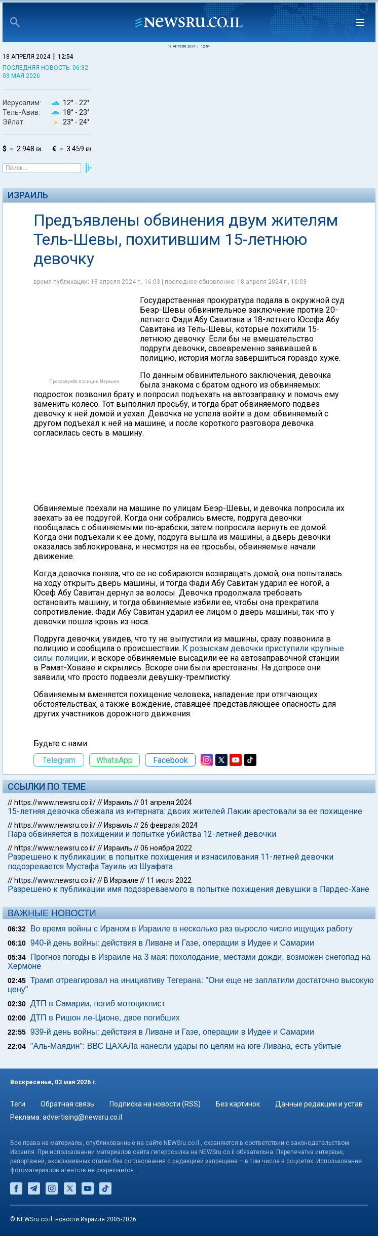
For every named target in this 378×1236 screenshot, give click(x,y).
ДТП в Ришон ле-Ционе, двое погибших (105, 1017)
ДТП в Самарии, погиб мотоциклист (97, 1003)
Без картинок (238, 1104)
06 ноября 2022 (166, 848)
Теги (17, 1104)
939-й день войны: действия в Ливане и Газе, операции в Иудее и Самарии (172, 1032)
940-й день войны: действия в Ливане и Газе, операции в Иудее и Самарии (172, 943)
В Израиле (121, 880)
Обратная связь (67, 1104)
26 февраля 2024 (169, 825)
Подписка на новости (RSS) (155, 1104)
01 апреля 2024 (166, 802)
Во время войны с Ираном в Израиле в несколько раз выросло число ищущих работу (191, 928)
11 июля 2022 (169, 880)
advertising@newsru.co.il (82, 1117)
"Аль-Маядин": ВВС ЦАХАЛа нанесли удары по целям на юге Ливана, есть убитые (186, 1046)
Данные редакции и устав (319, 1104)
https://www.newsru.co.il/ (55, 802)
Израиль (28, 195)
